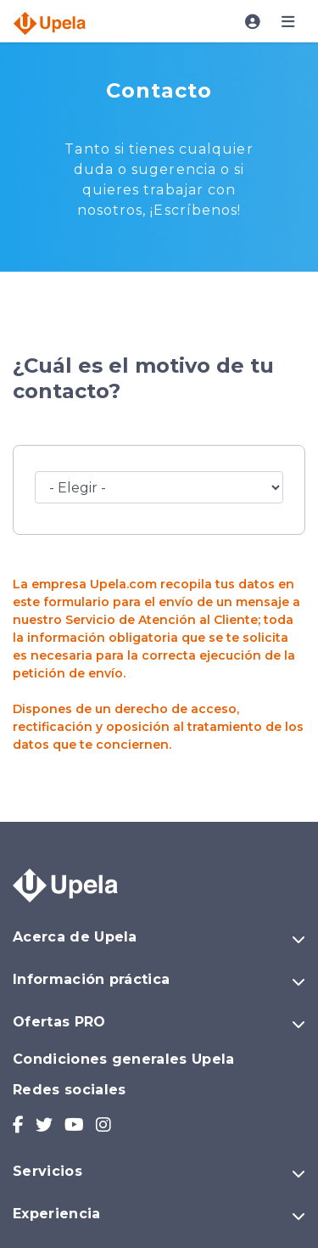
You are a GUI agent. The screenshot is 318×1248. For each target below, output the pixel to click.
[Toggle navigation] (252, 22)
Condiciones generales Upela (124, 1059)
